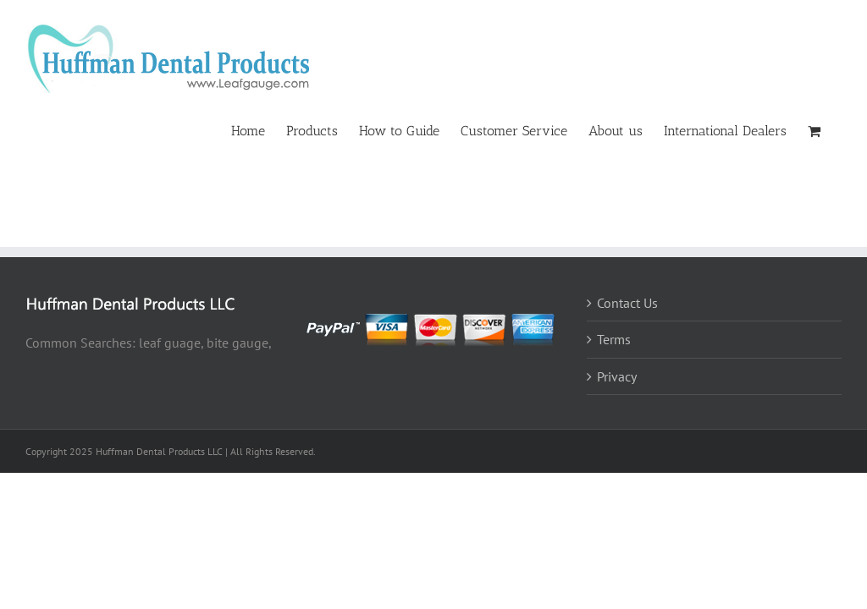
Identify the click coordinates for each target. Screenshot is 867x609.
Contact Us (627, 302)
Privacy (617, 376)
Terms (614, 339)
